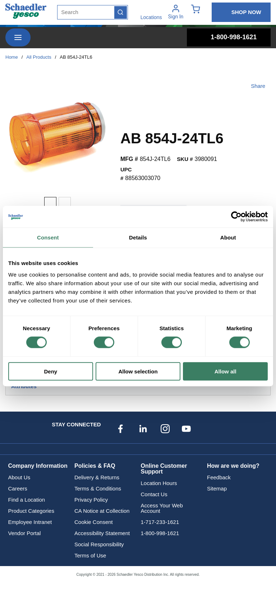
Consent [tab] (48, 237)
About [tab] (228, 237)
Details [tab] (138, 237)
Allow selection (137, 371)
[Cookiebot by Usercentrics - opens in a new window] (236, 216)
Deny (50, 371)
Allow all (225, 371)
